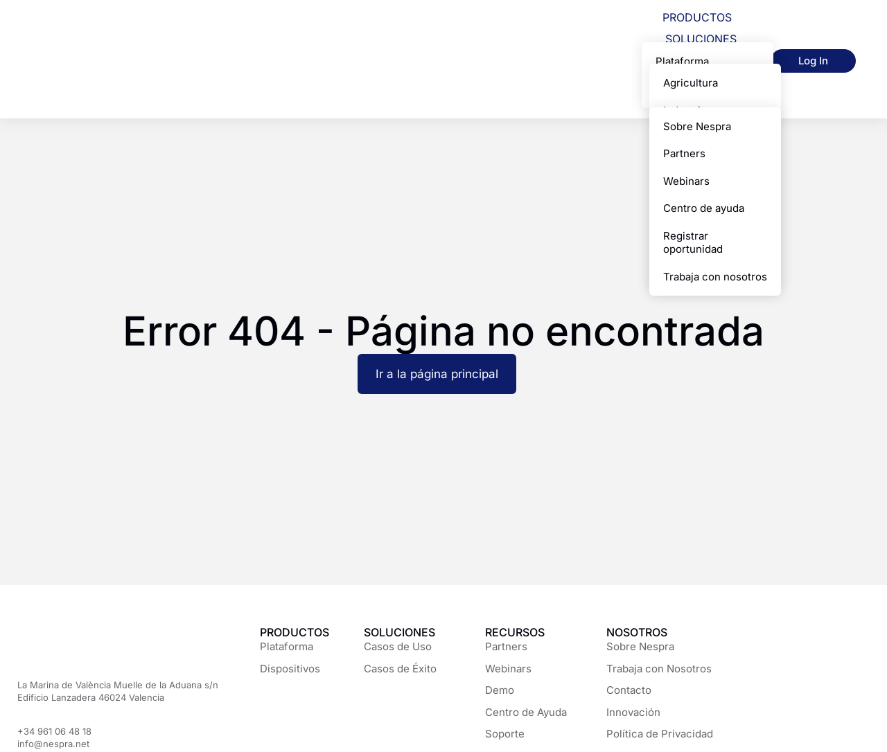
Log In (813, 60)
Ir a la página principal (437, 374)
